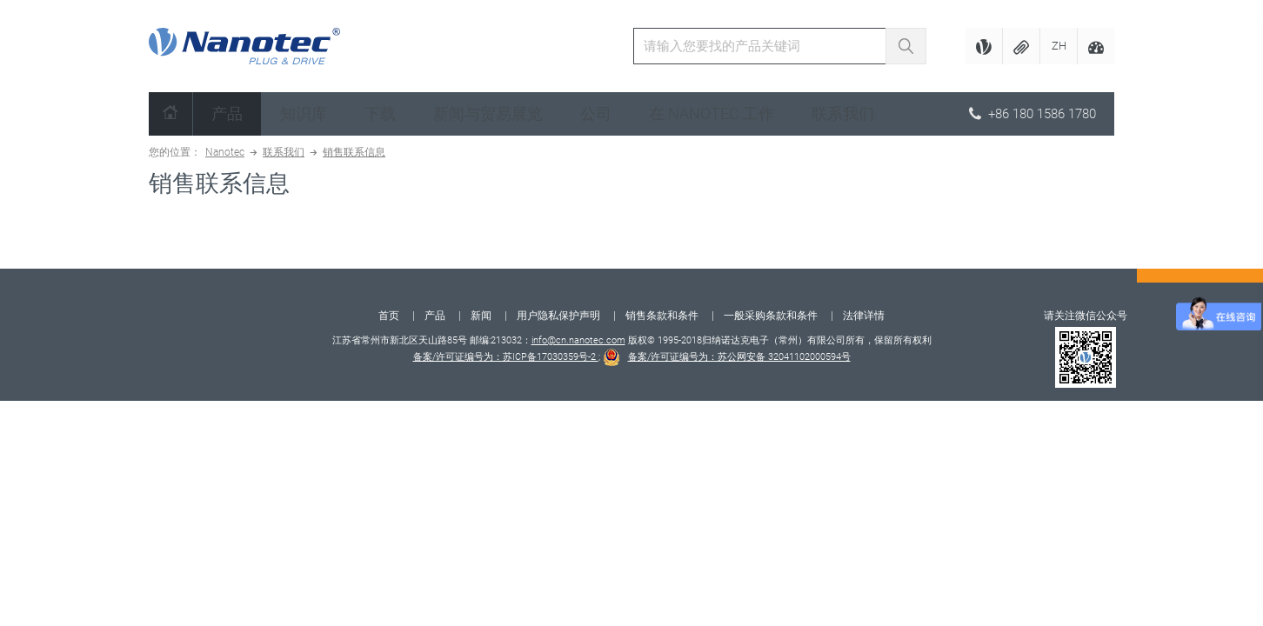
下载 (380, 113)
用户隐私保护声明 (558, 316)
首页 (388, 316)
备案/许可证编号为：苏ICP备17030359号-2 (505, 357)
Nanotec (224, 152)
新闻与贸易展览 (488, 113)
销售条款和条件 (661, 316)
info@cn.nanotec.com (578, 340)
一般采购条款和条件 (771, 316)
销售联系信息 (354, 152)
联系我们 (843, 113)
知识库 (303, 113)
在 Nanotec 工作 (711, 113)
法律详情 (864, 316)
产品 (227, 113)
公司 (595, 113)
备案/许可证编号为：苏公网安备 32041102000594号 (739, 357)
